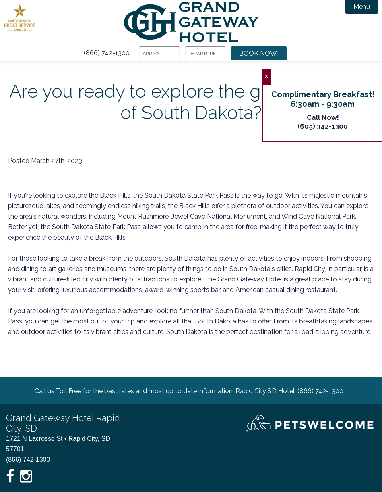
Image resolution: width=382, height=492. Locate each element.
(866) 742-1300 (107, 53)
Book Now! (259, 53)
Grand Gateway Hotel (191, 22)
